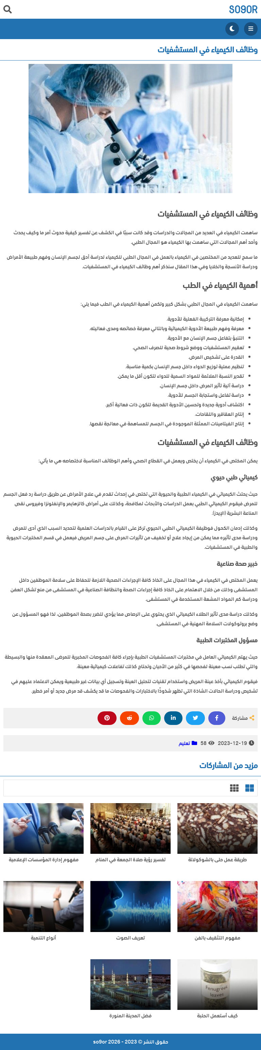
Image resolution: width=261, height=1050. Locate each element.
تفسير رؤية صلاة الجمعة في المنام (130, 860)
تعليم (184, 743)
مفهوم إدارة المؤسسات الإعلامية (44, 860)
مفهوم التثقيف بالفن (217, 938)
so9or (243, 9)
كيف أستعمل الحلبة (217, 1016)
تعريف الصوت (130, 938)
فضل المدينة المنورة (130, 1016)
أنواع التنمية (43, 938)
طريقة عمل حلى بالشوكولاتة (217, 860)
